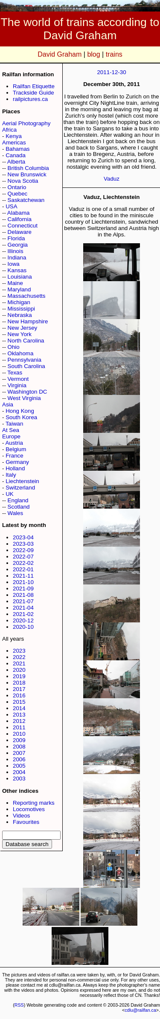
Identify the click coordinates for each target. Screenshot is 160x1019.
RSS (19, 1004)
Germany (17, 462)
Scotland (19, 507)
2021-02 (23, 614)
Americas (14, 142)
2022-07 (23, 556)
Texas (14, 372)
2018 (19, 682)
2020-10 (23, 627)
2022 (19, 657)
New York (20, 334)
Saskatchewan (26, 200)
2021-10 (23, 582)
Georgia (18, 245)
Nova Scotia (23, 181)
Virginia (17, 385)
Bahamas (17, 149)
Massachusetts (27, 296)
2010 (19, 734)
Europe (11, 436)
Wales (15, 513)
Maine (15, 283)
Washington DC (27, 392)
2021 (19, 663)
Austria (14, 443)
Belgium (16, 449)
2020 (19, 670)
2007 (19, 753)
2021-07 (23, 601)
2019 (19, 676)
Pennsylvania (24, 360)
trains (114, 54)
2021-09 (23, 588)
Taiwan (14, 423)
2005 (19, 766)
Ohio (14, 347)
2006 (19, 759)
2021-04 (23, 607)
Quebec (18, 193)
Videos (21, 815)
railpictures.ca (30, 99)
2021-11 (23, 576)
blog (93, 54)
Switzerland (20, 487)
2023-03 (23, 544)
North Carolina (26, 340)
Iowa (14, 264)
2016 (19, 695)
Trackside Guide (33, 92)
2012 (19, 721)
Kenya (14, 136)
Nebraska (20, 315)
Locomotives (29, 809)
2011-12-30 (111, 72)
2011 (19, 727)
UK (10, 494)
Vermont (18, 379)
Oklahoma (21, 353)
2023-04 (23, 537)
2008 (19, 746)
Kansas (17, 270)
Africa (9, 130)
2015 (19, 702)
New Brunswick (27, 174)
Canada (16, 155)
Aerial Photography (26, 123)
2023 (19, 651)
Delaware (20, 232)
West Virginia (24, 398)
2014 (19, 708)
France (14, 455)
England (18, 500)
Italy (11, 475)
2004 (19, 772)
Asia (7, 404)
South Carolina (26, 366)
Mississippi (21, 308)
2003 (19, 778)
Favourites (26, 822)
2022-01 (23, 569)
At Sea (10, 430)
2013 (19, 714)
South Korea (21, 417)
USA (11, 206)
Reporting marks (34, 803)
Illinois (15, 251)
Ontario (17, 187)
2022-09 (23, 550)
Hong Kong (20, 411)
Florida (16, 238)
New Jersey (23, 328)
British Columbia (28, 168)
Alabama (18, 213)
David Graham (59, 54)
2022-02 (23, 563)
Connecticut (23, 225)
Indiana (17, 257)
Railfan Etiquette (34, 86)
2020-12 (23, 620)
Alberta (16, 161)
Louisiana (20, 276)
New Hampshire (28, 321)
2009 (19, 740)
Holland (15, 468)
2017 (19, 689)
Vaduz (111, 179)
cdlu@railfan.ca (140, 1010)
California (20, 219)
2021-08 (23, 595)
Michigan (19, 302)
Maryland (19, 289)
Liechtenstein (22, 481)
